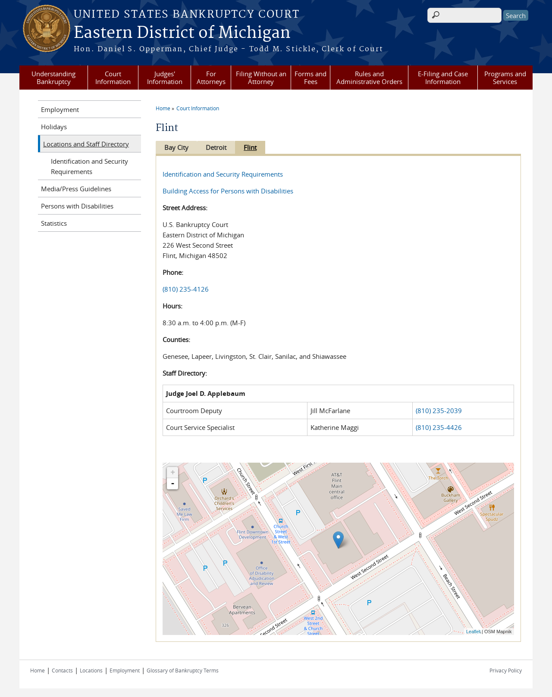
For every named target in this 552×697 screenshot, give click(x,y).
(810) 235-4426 (439, 427)
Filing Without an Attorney (261, 77)
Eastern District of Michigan (182, 33)
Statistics (54, 223)
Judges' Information (164, 77)
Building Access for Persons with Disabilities (228, 191)
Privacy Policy (505, 670)
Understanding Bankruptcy (53, 77)
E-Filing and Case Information (443, 77)
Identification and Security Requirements (223, 174)
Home (163, 108)
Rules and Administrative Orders (369, 77)
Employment (60, 109)
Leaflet (473, 631)
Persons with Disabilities (77, 206)
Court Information (113, 77)
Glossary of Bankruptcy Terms (183, 670)
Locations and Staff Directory (86, 144)
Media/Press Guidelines (76, 188)
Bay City (176, 147)
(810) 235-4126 (186, 289)
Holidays (54, 126)
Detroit (218, 147)
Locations (91, 670)
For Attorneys (211, 77)
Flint (254, 147)
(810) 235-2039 (439, 410)
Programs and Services (505, 77)
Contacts (62, 670)
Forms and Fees (310, 77)
